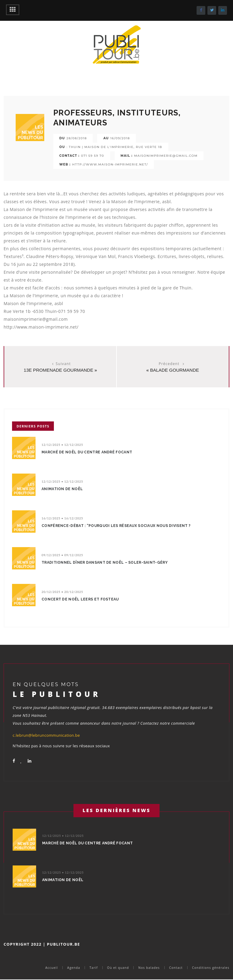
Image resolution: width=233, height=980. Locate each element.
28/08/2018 (77, 138)
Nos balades (149, 967)
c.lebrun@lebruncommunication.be (46, 735)
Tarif (93, 967)
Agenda (73, 967)
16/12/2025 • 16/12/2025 (62, 518)
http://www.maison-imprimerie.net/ (110, 164)
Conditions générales (210, 967)
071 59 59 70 (92, 156)
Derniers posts (33, 426)
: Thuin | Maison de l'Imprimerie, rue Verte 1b (114, 147)
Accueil (51, 967)
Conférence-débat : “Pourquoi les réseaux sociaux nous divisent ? (116, 526)
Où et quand (118, 967)
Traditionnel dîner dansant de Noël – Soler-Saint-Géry (105, 562)
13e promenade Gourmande (58, 370)
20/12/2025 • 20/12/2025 (62, 592)
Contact (176, 967)
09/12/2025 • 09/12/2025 (62, 555)
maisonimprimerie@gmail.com (165, 156)
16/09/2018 (120, 138)
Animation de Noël (62, 489)
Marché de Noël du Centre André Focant (87, 452)
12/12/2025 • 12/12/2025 (62, 444)
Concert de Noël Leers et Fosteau (80, 599)
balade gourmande (174, 370)
